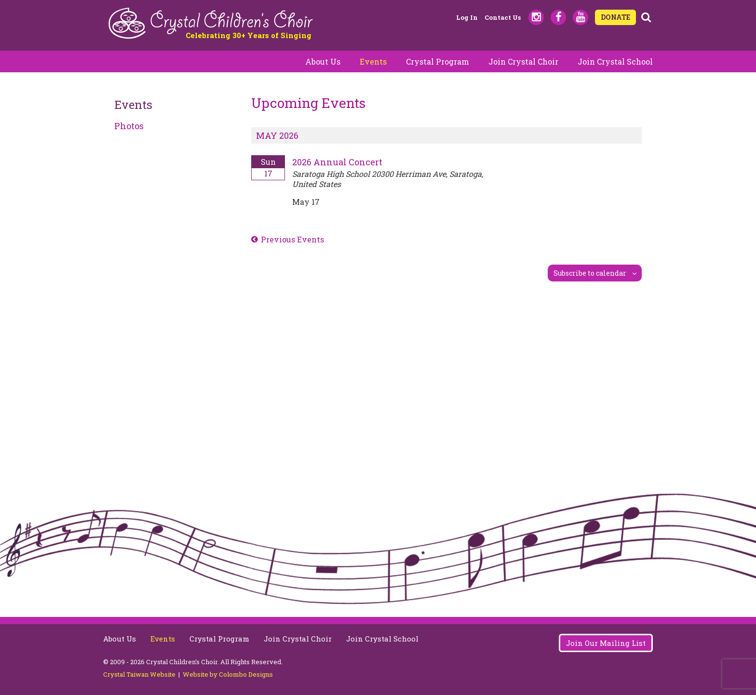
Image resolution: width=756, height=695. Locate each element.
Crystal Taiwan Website (139, 674)
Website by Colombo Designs (228, 674)
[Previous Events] (287, 239)
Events (373, 61)
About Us (322, 61)
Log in (467, 17)
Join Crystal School (615, 61)
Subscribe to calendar (590, 273)
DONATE (615, 17)
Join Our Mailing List (606, 643)
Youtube (580, 17)
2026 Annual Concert (337, 162)
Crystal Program (437, 61)
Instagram (536, 17)
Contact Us (503, 17)
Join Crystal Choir (523, 61)
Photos (129, 126)
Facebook (558, 17)
